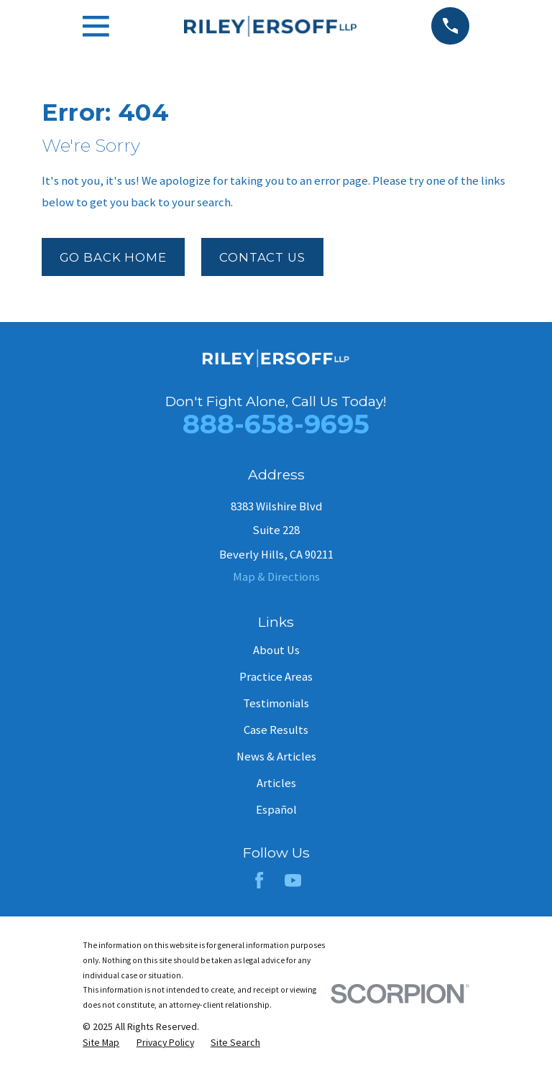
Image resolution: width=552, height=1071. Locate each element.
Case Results (276, 729)
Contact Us (262, 257)
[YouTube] (293, 880)
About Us (276, 650)
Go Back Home (113, 257)
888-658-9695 (276, 424)
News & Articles (276, 756)
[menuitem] (101, 1042)
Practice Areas (276, 676)
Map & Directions (276, 576)
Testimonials (276, 703)
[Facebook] (259, 880)
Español (276, 809)
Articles (276, 783)
